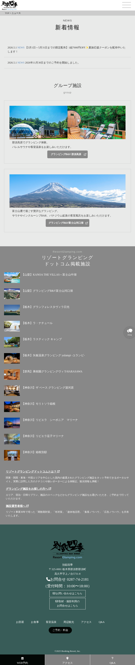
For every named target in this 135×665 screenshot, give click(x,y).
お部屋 (20, 622)
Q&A (101, 622)
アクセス (86, 622)
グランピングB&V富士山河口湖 (66, 222)
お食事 (35, 622)
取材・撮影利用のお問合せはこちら (67, 603)
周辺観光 (68, 622)
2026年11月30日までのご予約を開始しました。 (52, 62)
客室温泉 (51, 622)
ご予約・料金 (60, 630)
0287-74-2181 (78, 579)
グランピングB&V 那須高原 (66, 154)
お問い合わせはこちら (67, 593)
